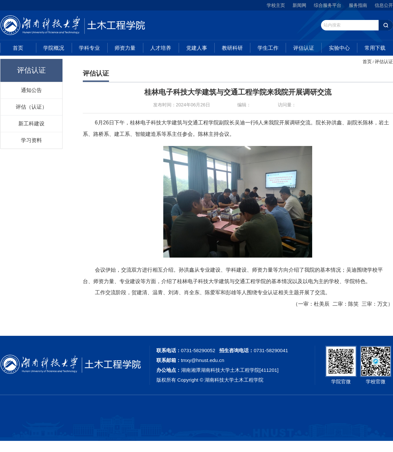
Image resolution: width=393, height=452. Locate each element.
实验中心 (339, 48)
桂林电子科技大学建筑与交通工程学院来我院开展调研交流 (237, 92)
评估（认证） (31, 107)
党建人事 (196, 48)
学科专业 (89, 48)
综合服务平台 (327, 5)
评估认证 (303, 48)
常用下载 (375, 48)
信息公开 (384, 5)
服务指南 (358, 5)
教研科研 (232, 48)
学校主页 (276, 5)
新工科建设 (31, 123)
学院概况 (53, 48)
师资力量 (125, 48)
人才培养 (160, 48)
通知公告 (31, 90)
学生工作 (268, 48)
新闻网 (299, 5)
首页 (18, 48)
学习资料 (31, 140)
